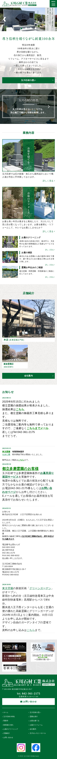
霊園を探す (34, 716)
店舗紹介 (6, 733)
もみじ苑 (6, 454)
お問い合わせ (8, 737)
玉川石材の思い (35, 712)
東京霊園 (6, 452)
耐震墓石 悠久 (8, 725)
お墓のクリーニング (10, 729)
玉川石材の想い (37, 80)
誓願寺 (5, 720)
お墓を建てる (34, 720)
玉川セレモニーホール (38, 733)
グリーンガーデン (40, 588)
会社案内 (38, 376)
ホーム (5, 712)
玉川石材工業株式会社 (19, 3)
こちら (21, 460)
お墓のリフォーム (36, 725)
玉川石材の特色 (9, 716)
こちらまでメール (37, 428)
